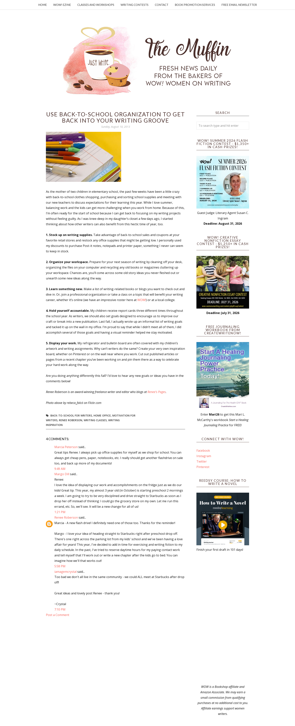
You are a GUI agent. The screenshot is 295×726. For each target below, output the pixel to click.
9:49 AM (59, 469)
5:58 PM (59, 566)
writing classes (95, 420)
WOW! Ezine (62, 4)
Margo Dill (61, 474)
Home (42, 4)
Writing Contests (134, 4)
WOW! (141, 300)
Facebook (203, 450)
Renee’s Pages (157, 392)
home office (102, 415)
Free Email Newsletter (239, 4)
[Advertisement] (222, 618)
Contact (161, 4)
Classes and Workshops (95, 4)
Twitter (201, 461)
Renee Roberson (70, 420)
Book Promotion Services (195, 4)
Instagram (203, 456)
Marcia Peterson (66, 447)
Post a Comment (57, 615)
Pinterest (202, 467)
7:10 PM (59, 609)
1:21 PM (59, 512)
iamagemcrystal (65, 572)
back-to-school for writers (71, 415)
